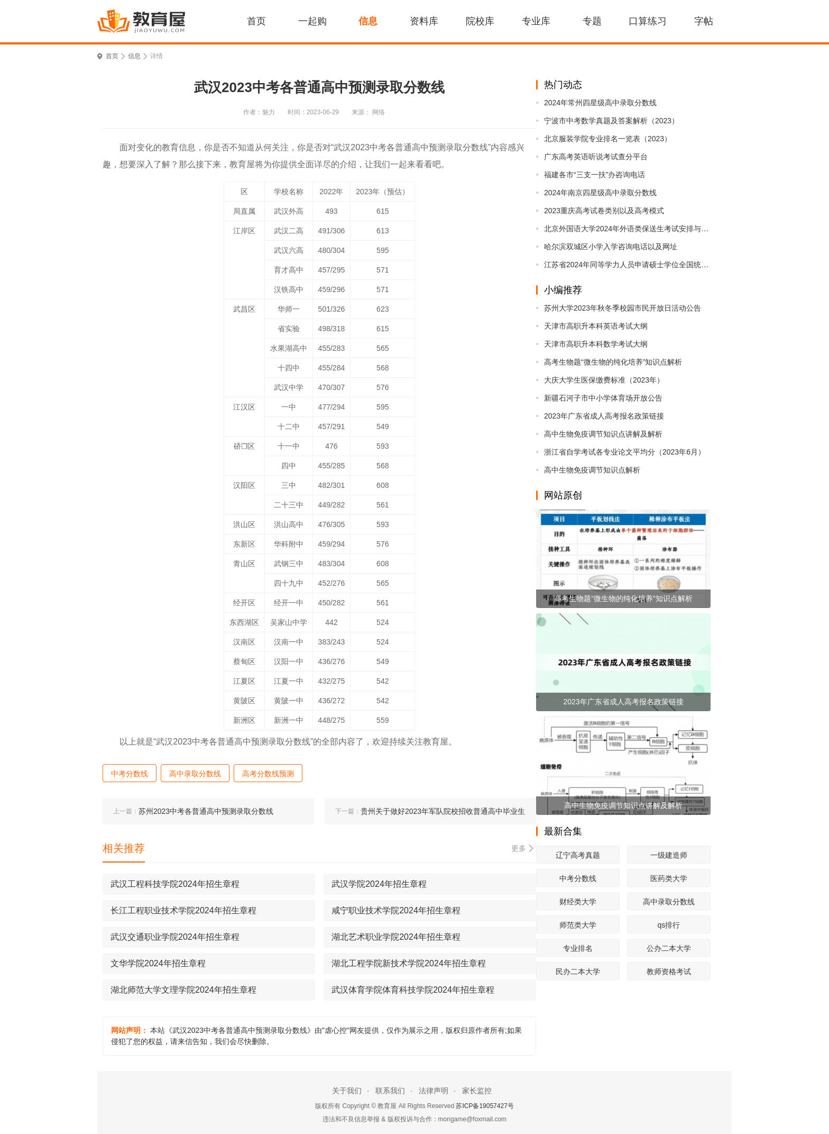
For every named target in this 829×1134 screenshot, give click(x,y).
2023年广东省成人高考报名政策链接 (604, 416)
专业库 (536, 21)
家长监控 (477, 1090)
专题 (592, 21)
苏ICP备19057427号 (484, 1106)
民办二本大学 (578, 971)
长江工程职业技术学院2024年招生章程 (183, 910)
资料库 (424, 21)
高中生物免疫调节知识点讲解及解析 (603, 434)
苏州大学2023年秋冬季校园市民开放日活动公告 (622, 308)
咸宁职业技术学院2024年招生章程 (395, 910)
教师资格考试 (669, 971)
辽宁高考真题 (578, 855)
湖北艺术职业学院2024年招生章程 (395, 936)
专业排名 (578, 948)
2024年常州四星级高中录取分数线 (600, 102)
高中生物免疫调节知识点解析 (592, 470)
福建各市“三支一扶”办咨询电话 (594, 174)
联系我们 (390, 1090)
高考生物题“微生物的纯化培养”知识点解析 (613, 362)
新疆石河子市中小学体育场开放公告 (603, 398)
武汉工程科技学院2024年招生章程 (175, 883)
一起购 (312, 21)
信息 (367, 21)
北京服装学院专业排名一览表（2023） (607, 138)
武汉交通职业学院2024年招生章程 (175, 936)
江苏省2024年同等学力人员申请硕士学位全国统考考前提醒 (627, 264)
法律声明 (433, 1090)
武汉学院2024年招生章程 (379, 883)
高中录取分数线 (669, 901)
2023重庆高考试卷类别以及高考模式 (604, 210)
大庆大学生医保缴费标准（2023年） (604, 380)
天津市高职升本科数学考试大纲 (596, 344)
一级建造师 (668, 855)
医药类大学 (668, 878)
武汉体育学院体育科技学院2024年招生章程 (412, 989)
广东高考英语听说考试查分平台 (596, 156)
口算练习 (648, 21)
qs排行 (668, 925)
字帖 (703, 21)
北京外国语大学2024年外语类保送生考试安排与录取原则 (627, 228)
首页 (256, 21)
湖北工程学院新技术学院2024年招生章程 (408, 963)
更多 (518, 848)
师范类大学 (577, 925)
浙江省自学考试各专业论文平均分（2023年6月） (624, 452)
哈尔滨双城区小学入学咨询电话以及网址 (610, 246)
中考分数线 (577, 878)
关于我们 (347, 1090)
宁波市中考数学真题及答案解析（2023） (611, 120)
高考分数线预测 (268, 773)
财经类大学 (577, 901)
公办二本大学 (669, 948)
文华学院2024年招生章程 (158, 963)
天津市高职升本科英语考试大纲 (596, 326)
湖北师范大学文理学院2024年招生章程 (183, 989)
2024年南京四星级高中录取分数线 (600, 192)
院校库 (480, 21)
